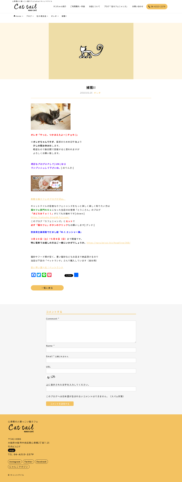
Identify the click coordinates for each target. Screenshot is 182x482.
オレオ (97, 92)
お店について (94, 6)
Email (49, 356)
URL (48, 366)
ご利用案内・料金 (77, 6)
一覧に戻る (47, 287)
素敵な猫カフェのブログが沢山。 (48, 199)
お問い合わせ (137, 6)
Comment (51, 318)
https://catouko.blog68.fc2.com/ (50, 217)
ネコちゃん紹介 (59, 6)
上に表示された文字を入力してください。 (68, 384)
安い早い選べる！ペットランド (47, 267)
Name (49, 345)
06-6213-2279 (156, 6)
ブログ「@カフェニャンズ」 (116, 6)
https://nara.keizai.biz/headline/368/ (108, 242)
